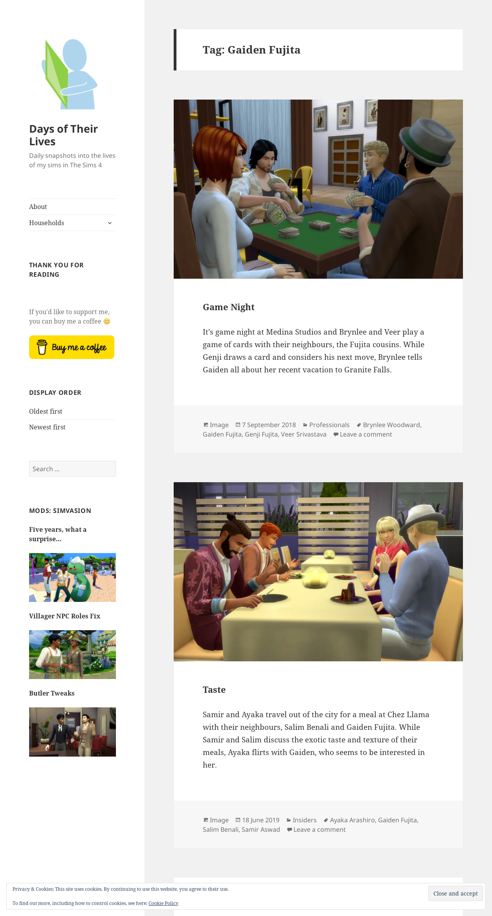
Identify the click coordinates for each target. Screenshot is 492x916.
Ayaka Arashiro (352, 820)
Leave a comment (366, 434)
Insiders (305, 820)
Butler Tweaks (52, 693)
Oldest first (45, 411)
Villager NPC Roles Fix (64, 616)
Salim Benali (221, 829)
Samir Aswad (261, 829)
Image (219, 424)
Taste (214, 689)
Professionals (329, 424)
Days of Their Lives (63, 134)
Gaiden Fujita (222, 434)
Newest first (47, 427)
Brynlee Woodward (391, 424)
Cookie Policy (163, 903)
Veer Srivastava (304, 434)
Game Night (229, 307)
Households (46, 222)
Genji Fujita (261, 434)
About (38, 206)
